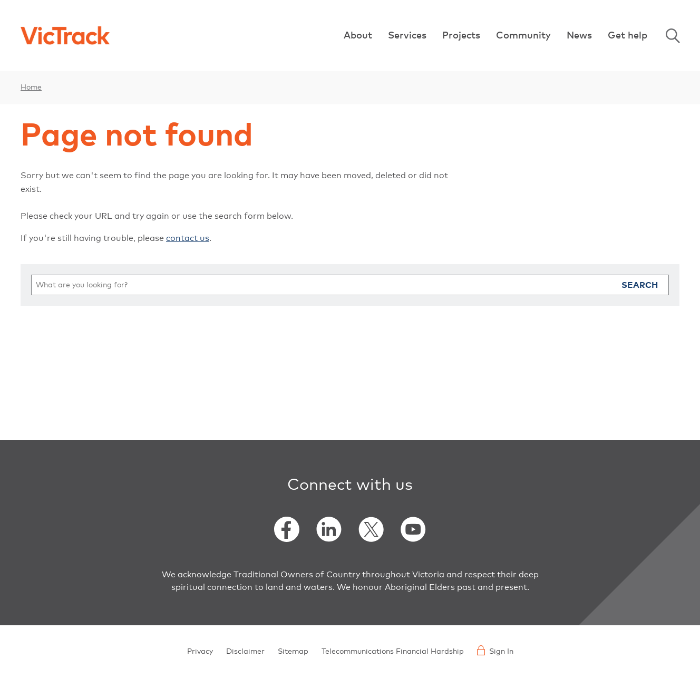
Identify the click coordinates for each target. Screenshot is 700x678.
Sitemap (293, 651)
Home (31, 87)
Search (639, 285)
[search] (350, 285)
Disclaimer (245, 651)
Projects (461, 36)
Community (523, 36)
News (579, 36)
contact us (187, 238)
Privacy (200, 651)
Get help (627, 36)
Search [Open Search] (672, 36)
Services (407, 36)
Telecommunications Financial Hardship (393, 651)
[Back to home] (65, 35)
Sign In (495, 650)
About (358, 36)
